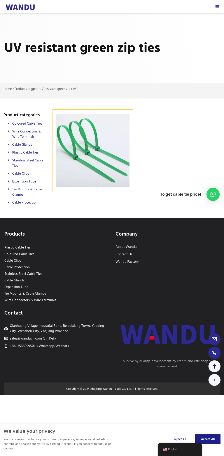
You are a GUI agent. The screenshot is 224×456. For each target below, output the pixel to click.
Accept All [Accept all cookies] (208, 439)
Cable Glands (22, 144)
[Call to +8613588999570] (214, 353)
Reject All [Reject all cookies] (179, 439)
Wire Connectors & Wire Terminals (26, 134)
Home (8, 88)
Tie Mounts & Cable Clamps (27, 191)
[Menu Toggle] (217, 6)
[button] (214, 366)
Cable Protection (25, 202)
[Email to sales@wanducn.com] (214, 339)
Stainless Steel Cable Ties (27, 162)
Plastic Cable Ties (25, 152)
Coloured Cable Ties (27, 123)
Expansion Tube (24, 181)
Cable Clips (20, 173)
